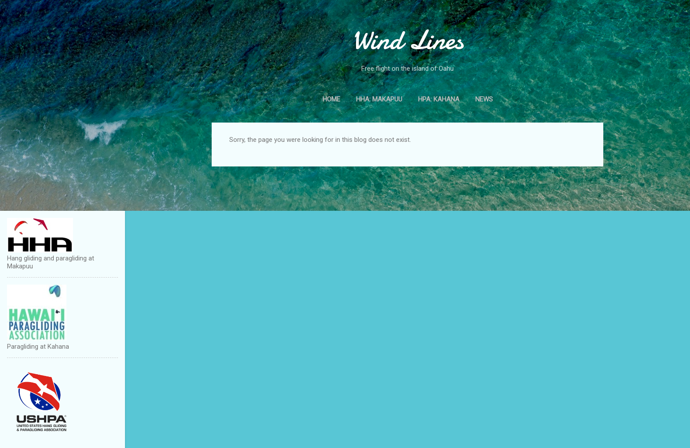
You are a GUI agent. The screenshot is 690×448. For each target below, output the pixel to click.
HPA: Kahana (438, 99)
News (484, 99)
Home (331, 99)
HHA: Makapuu (379, 99)
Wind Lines (407, 40)
